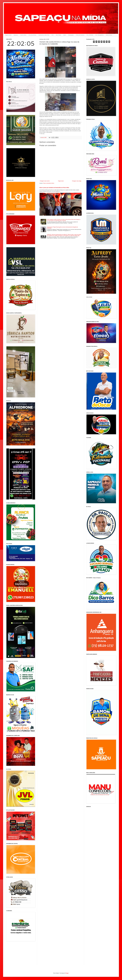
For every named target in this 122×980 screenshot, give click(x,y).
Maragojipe (71, 35)
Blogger (67, 973)
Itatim (64, 35)
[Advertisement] (20, 955)
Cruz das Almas (32, 35)
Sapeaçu (16, 35)
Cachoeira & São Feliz (43, 35)
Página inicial (8, 35)
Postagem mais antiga (76, 181)
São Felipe (58, 35)
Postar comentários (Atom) (48, 183)
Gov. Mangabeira (99, 35)
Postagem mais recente (45, 181)
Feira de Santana (80, 35)
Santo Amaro (109, 35)
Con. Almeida (90, 35)
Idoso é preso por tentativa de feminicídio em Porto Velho (54, 187)
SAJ (53, 35)
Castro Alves (23, 35)
